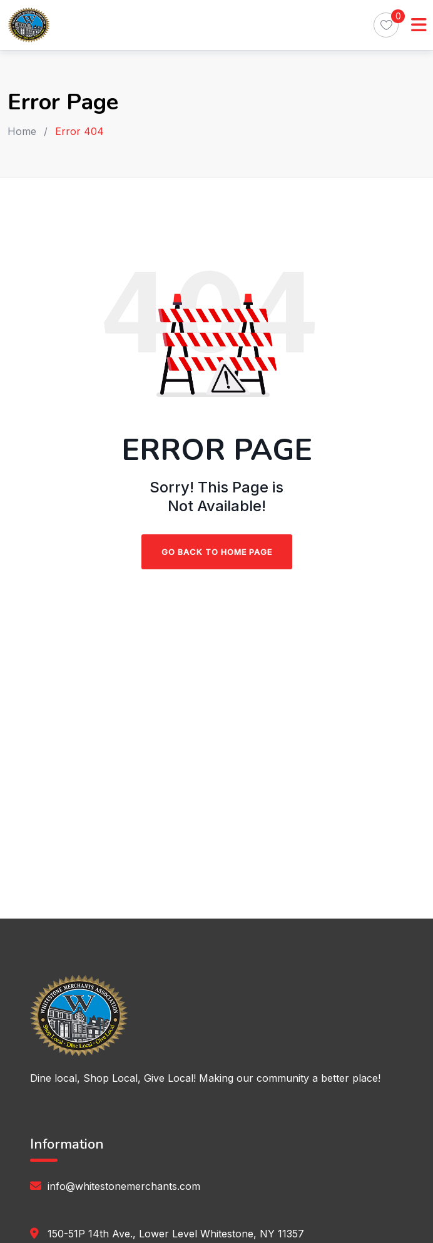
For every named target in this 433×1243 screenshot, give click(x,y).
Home (22, 131)
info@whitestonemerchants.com (124, 1186)
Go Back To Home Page (216, 552)
